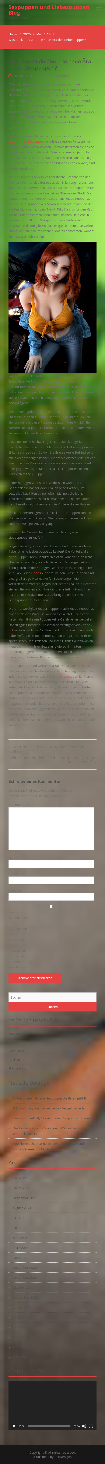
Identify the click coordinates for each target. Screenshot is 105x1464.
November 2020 (25, 1277)
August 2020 (22, 1307)
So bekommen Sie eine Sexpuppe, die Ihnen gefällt (49, 1098)
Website (14, 890)
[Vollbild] (91, 1426)
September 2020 (25, 1297)
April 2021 (20, 1238)
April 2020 (20, 1347)
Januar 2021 (21, 1257)
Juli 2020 (19, 1317)
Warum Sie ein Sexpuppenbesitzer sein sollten (46, 749)
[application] (52, 1406)
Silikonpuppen (68, 676)
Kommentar (18, 804)
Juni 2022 (19, 1178)
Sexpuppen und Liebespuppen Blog (48, 9)
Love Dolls (16, 1051)
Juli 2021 (19, 1218)
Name (14, 857)
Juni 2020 (19, 1327)
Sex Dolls (15, 1033)
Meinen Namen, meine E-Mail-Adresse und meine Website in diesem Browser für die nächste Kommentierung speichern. (19, 939)
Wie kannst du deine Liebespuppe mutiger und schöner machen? (53, 760)
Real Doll (14, 1059)
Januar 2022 (21, 1188)
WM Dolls (15, 1042)
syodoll (44, 76)
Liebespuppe (40, 573)
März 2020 (21, 1357)
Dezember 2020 (25, 1267)
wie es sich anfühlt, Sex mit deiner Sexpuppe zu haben (52, 1118)
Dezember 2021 (25, 1198)
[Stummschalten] (84, 1426)
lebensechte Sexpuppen (26, 141)
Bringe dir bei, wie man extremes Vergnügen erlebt (50, 1108)
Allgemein (63, 76)
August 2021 (22, 1208)
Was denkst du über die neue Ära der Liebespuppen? (49, 64)
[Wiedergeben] (14, 1426)
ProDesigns (63, 1456)
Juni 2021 (19, 1228)
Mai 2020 (19, 1337)
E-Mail (14, 874)
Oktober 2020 (23, 1287)
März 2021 (21, 1247)
